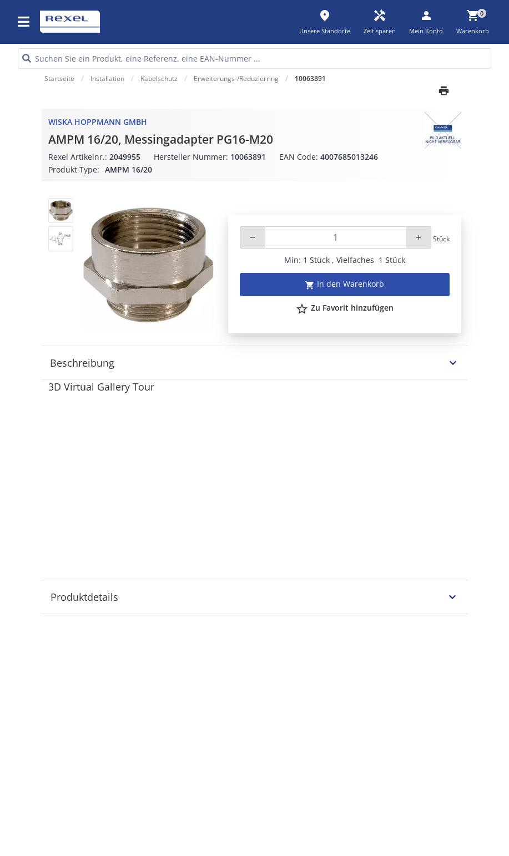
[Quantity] (335, 237)
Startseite (59, 78)
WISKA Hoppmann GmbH (97, 122)
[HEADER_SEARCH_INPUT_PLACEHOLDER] (254, 58)
